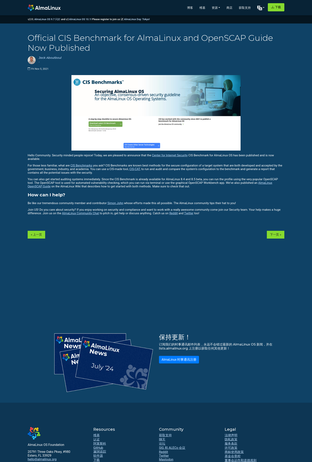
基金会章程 (233, 456)
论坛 (162, 443)
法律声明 (231, 435)
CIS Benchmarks (81, 165)
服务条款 (231, 443)
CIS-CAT (134, 169)
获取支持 (245, 8)
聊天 (162, 439)
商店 (229, 8)
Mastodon (166, 459)
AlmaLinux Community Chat (80, 213)
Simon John (115, 203)
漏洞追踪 (99, 451)
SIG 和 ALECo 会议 (172, 448)
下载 (276, 7)
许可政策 (231, 448)
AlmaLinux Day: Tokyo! (137, 19)
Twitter (188, 213)
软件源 (98, 456)
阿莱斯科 (99, 443)
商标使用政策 (234, 452)
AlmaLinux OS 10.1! (80, 19)
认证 (96, 439)
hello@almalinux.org (42, 459)
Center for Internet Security (170, 155)
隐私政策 (231, 439)
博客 (190, 8)
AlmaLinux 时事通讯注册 (179, 359)
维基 (202, 8)
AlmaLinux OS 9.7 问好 (47, 19)
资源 (215, 8)
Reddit (173, 213)
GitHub (98, 448)
